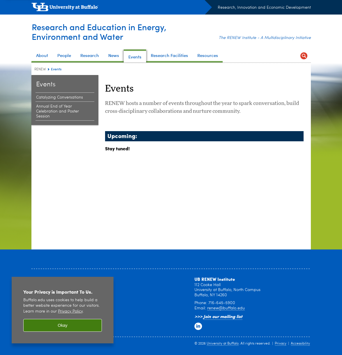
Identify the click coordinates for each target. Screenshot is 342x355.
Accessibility (300, 343)
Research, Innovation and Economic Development (264, 8)
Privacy (280, 343)
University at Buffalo (223, 343)
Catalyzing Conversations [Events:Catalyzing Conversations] (59, 97)
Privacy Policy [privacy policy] (70, 311)
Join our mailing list (222, 316)
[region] (63, 310)
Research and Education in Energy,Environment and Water (99, 31)
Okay (63, 325)
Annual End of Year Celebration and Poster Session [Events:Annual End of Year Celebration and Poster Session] (57, 111)
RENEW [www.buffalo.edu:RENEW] (40, 69)
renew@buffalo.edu (226, 308)
